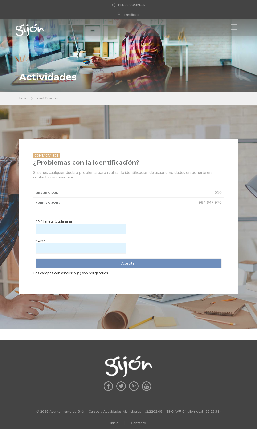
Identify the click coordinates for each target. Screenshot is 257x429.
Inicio (23, 98)
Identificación (47, 98)
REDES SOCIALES (131, 5)
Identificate (131, 15)
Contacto (138, 423)
